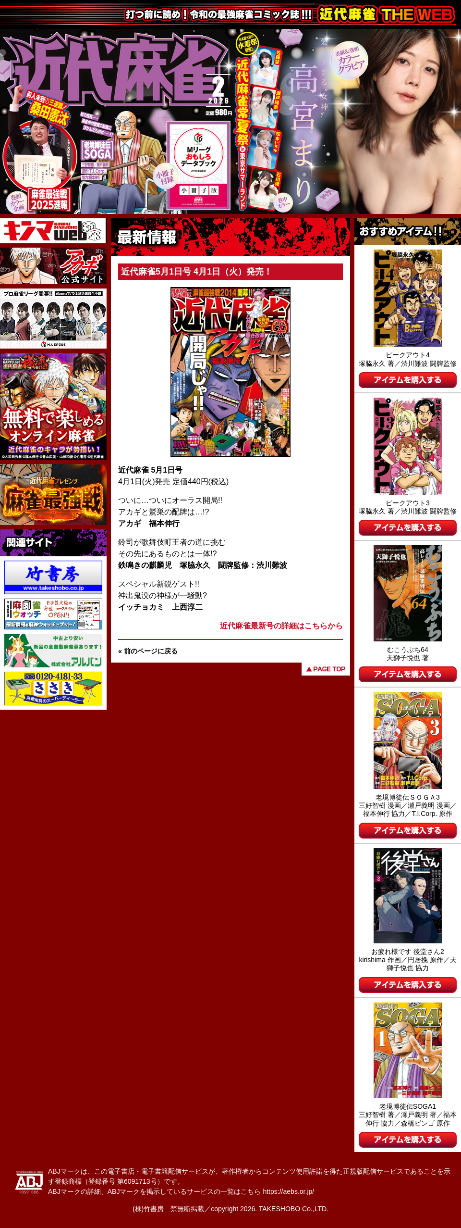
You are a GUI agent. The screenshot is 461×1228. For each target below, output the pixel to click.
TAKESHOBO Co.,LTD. (293, 1209)
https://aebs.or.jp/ (288, 1191)
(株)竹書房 (148, 1209)
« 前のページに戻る (148, 651)
